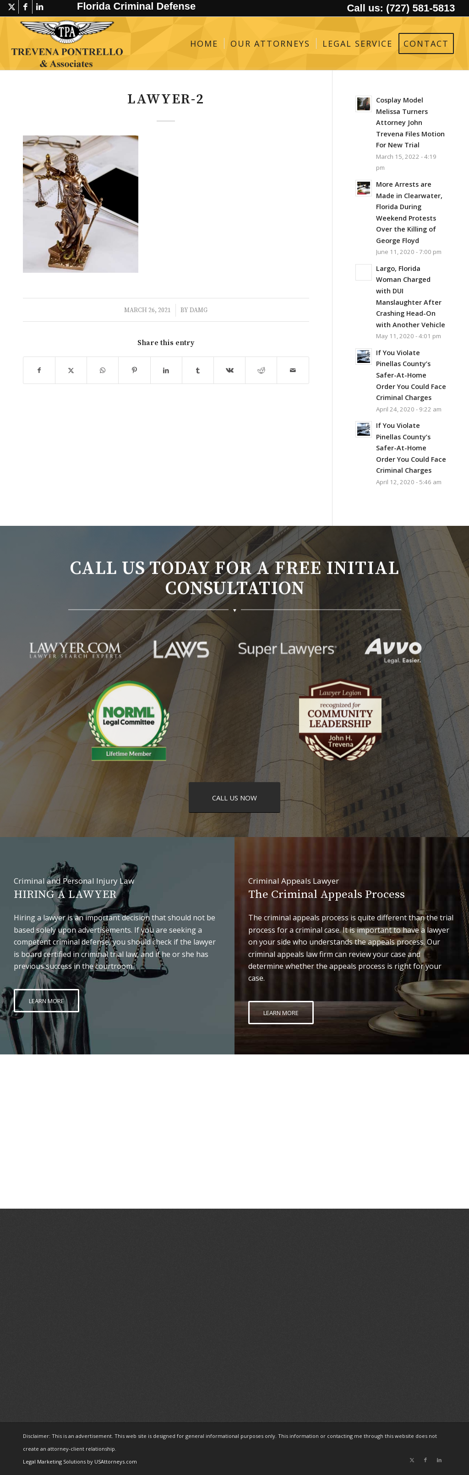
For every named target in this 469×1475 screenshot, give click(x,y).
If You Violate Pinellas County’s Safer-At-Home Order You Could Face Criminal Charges (411, 375)
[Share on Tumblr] (197, 370)
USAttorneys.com (115, 1461)
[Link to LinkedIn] (39, 7)
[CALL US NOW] (234, 797)
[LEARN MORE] (46, 1000)
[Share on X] (71, 370)
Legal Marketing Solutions (55, 1461)
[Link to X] (11, 7)
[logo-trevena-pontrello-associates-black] (67, 43)
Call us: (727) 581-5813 (401, 8)
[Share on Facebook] (39, 370)
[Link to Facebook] (25, 7)
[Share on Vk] (229, 370)
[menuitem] (204, 43)
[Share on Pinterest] (134, 370)
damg (198, 310)
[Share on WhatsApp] (102, 370)
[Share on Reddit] (261, 370)
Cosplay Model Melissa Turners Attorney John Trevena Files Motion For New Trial (410, 122)
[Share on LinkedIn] (166, 370)
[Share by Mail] (292, 370)
